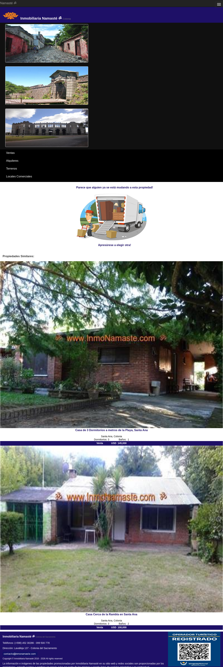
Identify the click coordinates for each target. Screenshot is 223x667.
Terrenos (11, 168)
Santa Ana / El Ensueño (21, 184)
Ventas (10, 152)
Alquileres (12, 160)
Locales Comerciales (19, 176)
